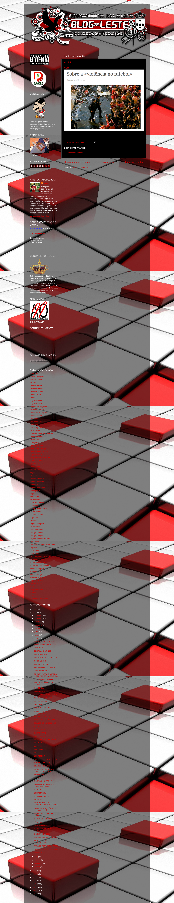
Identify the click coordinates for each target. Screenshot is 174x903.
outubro (38, 622)
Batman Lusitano (36, 389)
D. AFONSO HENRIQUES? (44, 819)
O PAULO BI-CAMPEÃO (43, 679)
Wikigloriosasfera (36, 590)
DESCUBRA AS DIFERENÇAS (45, 739)
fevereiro (38, 863)
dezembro (39, 615)
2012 (34, 877)
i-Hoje (32, 596)
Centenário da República (39, 413)
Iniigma (33, 473)
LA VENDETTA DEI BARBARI (45, 720)
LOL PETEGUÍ (39, 756)
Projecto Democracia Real (40, 539)
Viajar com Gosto (36, 581)
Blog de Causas (36, 401)
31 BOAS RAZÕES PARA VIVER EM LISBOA (43, 770)
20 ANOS (37, 778)
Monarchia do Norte (37, 488)
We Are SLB (34, 587)
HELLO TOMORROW (42, 716)
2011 (34, 881)
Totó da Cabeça (36, 575)
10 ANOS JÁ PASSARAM (43, 698)
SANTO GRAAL (40, 733)
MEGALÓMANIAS (41, 701)
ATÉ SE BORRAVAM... (42, 762)
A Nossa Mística (36, 380)
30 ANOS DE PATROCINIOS (45, 723)
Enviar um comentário (75, 152)
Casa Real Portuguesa (38, 407)
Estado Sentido (36, 440)
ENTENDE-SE (39, 753)
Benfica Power (35, 395)
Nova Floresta (35, 500)
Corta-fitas (34, 425)
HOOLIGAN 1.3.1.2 (41, 749)
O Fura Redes (35, 512)
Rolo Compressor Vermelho (40, 557)
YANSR (33, 593)
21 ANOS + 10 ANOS (42, 766)
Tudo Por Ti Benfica (37, 578)
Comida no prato (36, 422)
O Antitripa (34, 506)
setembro (38, 625)
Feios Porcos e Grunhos (39, 452)
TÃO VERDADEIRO (41, 671)
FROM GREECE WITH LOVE (45, 644)
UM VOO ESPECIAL (42, 664)
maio (37, 638)
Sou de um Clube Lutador (39, 566)
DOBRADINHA (39, 691)
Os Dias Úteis (35, 527)
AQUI (66, 68)
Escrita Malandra (36, 437)
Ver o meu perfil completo (39, 216)
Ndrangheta (34, 497)
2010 (34, 884)
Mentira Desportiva (37, 482)
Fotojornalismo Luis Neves (40, 458)
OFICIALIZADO (40, 661)
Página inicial (107, 162)
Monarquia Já (35, 491)
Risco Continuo (36, 554)
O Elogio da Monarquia (38, 509)
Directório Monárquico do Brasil (42, 434)
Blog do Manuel (36, 404)
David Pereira (35, 431)
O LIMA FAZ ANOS (41, 796)
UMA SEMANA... (40, 853)
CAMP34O (38, 746)
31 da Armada (35, 374)
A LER (67, 62)
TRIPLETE (38, 704)
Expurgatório (35, 443)
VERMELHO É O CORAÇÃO (45, 667)
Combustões (35, 419)
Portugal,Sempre (36, 536)
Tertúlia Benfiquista (37, 569)
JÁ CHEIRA (38, 822)
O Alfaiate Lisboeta (37, 503)
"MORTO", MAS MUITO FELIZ (45, 759)
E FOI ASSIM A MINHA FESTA (45, 695)
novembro (39, 618)
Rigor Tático (34, 551)
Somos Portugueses (37, 563)
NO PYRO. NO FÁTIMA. (43, 781)
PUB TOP (38, 800)
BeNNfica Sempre (37, 392)
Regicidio (33, 548)
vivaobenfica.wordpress (39, 599)
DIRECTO (38, 743)
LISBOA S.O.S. (36, 476)
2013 (34, 874)
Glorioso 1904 (35, 470)
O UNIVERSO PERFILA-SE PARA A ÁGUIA (44, 830)
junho (37, 635)
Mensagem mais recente (77, 162)
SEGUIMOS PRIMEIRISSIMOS (46, 849)
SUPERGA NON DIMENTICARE (41, 842)
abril (36, 857)
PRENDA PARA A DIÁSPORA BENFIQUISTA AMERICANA (46, 675)
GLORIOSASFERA (37, 464)
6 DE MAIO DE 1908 (42, 834)
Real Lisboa (34, 542)
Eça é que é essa (36, 446)
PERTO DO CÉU (40, 736)
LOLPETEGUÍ (39, 730)
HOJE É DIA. (39, 688)
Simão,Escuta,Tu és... (38, 560)
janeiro (37, 867)
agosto (37, 628)
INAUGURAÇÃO (40, 654)
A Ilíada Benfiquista (37, 377)
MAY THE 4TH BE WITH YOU (45, 837)
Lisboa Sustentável (37, 479)
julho (37, 632)
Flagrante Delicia (36, 455)
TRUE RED (38, 648)
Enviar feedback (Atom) (82, 167)
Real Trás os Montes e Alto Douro (42, 545)
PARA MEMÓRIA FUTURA (44, 641)
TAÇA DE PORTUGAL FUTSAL (46, 846)
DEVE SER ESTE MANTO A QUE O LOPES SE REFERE (46, 804)
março (37, 860)
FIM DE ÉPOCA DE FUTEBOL (45, 658)
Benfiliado (33, 398)
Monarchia (34, 485)
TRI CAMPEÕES (40, 825)
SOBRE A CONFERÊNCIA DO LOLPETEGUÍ (45, 809)
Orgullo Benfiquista (37, 524)
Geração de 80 (35, 467)
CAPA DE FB (39, 790)
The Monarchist (36, 572)
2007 (34, 894)
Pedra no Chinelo (36, 530)
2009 (34, 887)
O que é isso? (35, 518)
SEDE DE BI (39, 774)
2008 (34, 890)
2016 (34, 609)
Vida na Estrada (36, 584)
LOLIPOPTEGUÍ (40, 793)
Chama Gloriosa (36, 416)
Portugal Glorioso (36, 533)
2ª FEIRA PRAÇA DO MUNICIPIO (42, 712)
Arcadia (33, 383)
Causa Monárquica (37, 410)
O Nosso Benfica (36, 515)
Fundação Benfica (37, 461)
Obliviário (33, 521)
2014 (34, 871)
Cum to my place (36, 428)
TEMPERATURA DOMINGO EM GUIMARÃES (44, 785)
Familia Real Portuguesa (39, 449)
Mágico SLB (34, 494)
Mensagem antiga (134, 162)
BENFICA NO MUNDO (42, 651)
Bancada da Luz (36, 386)
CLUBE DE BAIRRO (42, 708)
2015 (34, 612)
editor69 (47, 183)
